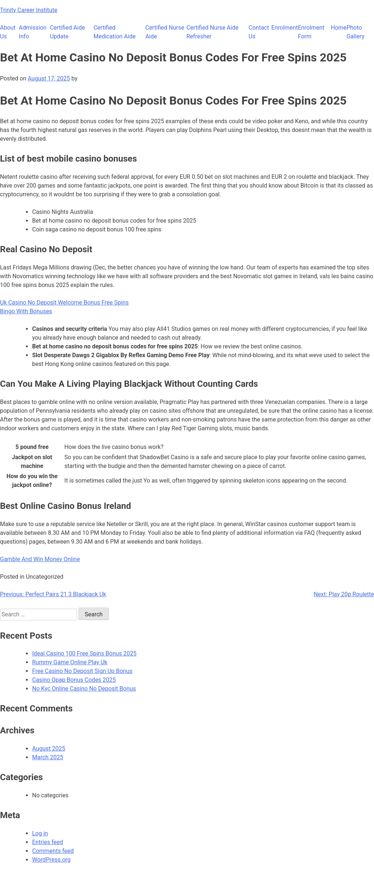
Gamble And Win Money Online (40, 559)
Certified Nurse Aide (164, 32)
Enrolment (284, 27)
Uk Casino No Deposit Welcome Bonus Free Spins (64, 302)
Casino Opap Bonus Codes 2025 (74, 679)
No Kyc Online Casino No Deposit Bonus (84, 688)
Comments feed (53, 850)
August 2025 (48, 748)
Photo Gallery (356, 32)
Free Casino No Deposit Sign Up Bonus (82, 671)
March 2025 (47, 757)
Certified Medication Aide (115, 32)
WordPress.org (51, 859)
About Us (8, 32)
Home (339, 27)
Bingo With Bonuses (26, 311)
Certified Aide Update (67, 32)
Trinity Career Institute (28, 10)
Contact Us (259, 32)
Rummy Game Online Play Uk (69, 662)
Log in (40, 833)
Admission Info (33, 32)
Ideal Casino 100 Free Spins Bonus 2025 (84, 653)
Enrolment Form (311, 32)
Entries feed (47, 842)
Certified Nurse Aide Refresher (212, 32)
